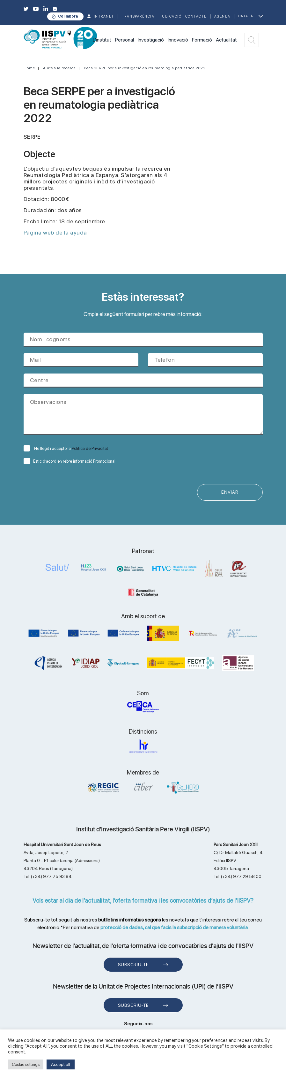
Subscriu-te (133, 964)
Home (29, 68)
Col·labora (68, 16)
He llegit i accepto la (66, 448)
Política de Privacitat (90, 448)
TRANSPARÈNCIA (138, 16)
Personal (124, 40)
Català (245, 16)
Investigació (151, 40)
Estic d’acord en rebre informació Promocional (69, 461)
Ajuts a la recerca (59, 68)
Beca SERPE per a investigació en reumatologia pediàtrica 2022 (145, 68)
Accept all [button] (60, 1064)
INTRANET (104, 16)
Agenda (222, 16)
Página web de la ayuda (55, 232)
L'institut (102, 40)
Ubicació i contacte (184, 16)
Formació (202, 40)
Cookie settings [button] (26, 1064)
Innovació (178, 40)
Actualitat (226, 40)
